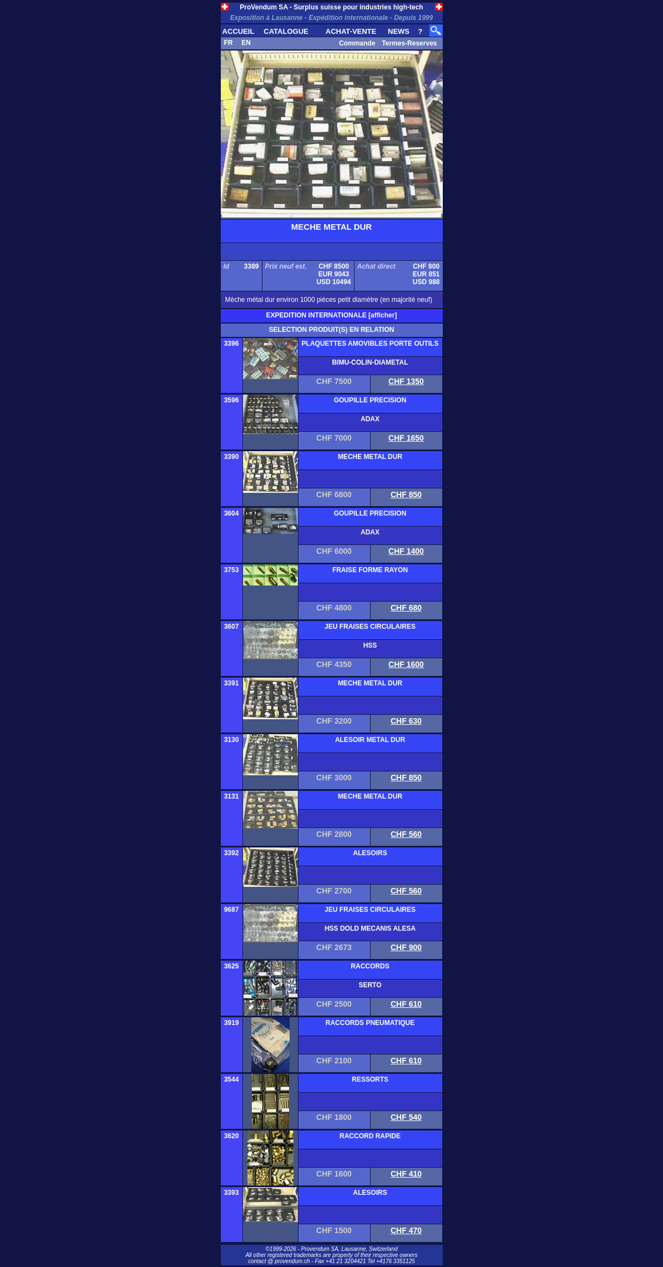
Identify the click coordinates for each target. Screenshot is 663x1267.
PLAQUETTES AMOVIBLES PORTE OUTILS (370, 343)
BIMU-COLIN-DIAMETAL (370, 362)
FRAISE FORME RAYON (370, 570)
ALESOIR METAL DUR (370, 740)
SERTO (369, 985)
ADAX (370, 419)
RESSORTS (370, 1079)
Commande (357, 43)
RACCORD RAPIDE (370, 1136)
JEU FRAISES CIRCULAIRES (370, 626)
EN (246, 43)
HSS (370, 645)
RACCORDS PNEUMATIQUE (370, 1023)
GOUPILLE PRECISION (370, 400)
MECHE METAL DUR (370, 457)
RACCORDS (370, 966)
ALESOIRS (370, 853)
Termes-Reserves (409, 43)
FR (228, 43)
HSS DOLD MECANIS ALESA (370, 928)
